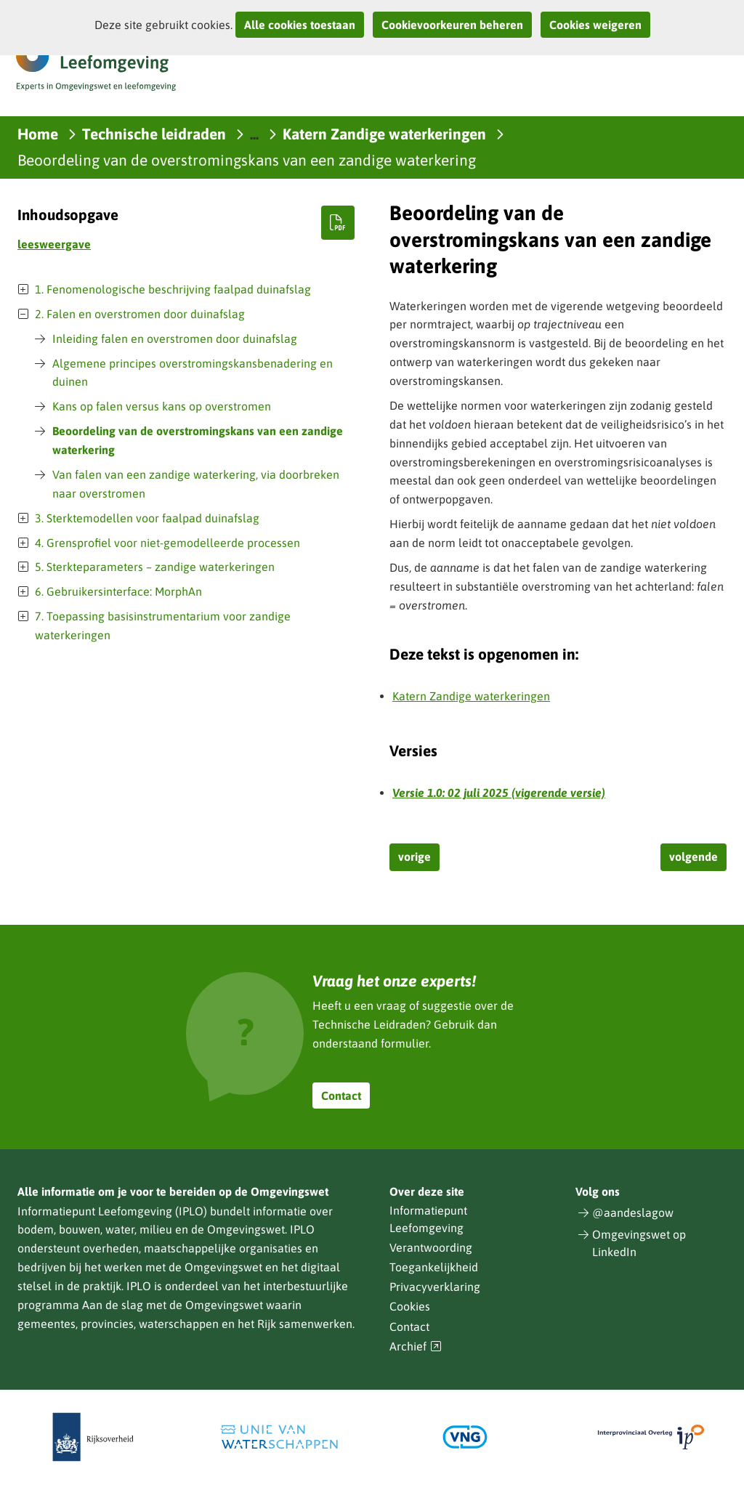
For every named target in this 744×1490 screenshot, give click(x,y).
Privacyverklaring (434, 1286)
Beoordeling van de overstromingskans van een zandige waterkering (197, 440)
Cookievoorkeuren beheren (452, 24)
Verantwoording (430, 1247)
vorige (414, 856)
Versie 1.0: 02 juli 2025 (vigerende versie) (498, 792)
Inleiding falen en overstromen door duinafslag (174, 338)
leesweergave (54, 244)
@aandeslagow (633, 1212)
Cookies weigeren (595, 24)
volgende (693, 856)
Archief (415, 1346)
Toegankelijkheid (433, 1267)
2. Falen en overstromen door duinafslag (140, 313)
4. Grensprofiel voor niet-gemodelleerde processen (167, 542)
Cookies (409, 1306)
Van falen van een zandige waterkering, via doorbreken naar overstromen (195, 484)
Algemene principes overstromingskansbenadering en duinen (192, 373)
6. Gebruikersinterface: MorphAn (118, 591)
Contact (341, 1095)
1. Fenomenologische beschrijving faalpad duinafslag (173, 289)
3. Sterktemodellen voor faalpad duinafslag (147, 518)
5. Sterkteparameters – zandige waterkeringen (155, 566)
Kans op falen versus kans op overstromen (161, 406)
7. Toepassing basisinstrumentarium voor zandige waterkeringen (163, 625)
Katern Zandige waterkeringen (471, 696)
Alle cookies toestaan (299, 24)
